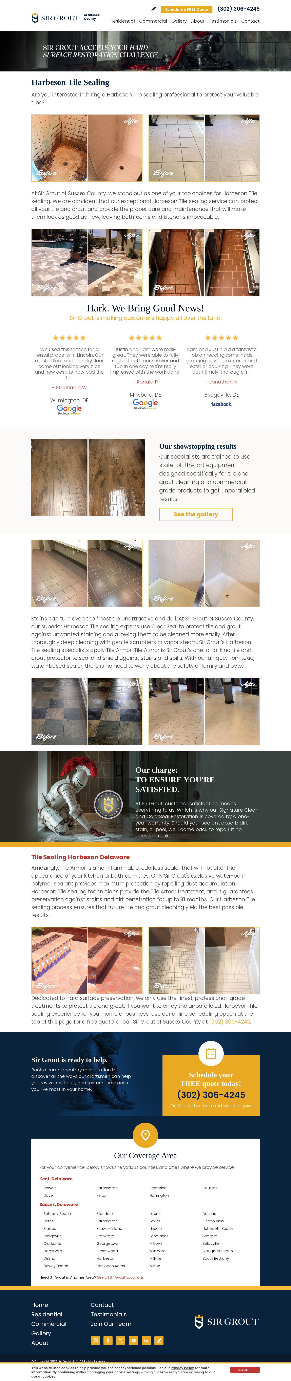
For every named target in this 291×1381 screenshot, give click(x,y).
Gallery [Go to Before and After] (179, 21)
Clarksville (52, 1243)
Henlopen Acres (111, 1265)
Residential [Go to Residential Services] (123, 21)
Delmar (50, 1258)
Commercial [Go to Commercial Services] (153, 21)
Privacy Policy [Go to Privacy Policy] (182, 1368)
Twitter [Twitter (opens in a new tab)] (120, 1340)
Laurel (155, 1213)
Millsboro (158, 1250)
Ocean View (213, 1221)
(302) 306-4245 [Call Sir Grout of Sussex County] (238, 9)
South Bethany (216, 1258)
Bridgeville (52, 1235)
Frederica (158, 1187)
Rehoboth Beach (218, 1228)
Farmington (107, 1187)
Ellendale (105, 1213)
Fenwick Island (109, 1228)
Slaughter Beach (218, 1250)
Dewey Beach (55, 1265)
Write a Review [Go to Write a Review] (153, 9)
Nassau (209, 1213)
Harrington (159, 1195)
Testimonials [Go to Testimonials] (223, 21)
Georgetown (108, 1243)
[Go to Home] (67, 18)
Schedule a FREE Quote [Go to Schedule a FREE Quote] (186, 9)
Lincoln (156, 1228)
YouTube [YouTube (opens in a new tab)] (133, 1340)
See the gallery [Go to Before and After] (196, 514)
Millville (155, 1258)
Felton (102, 1195)
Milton (155, 1265)
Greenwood (107, 1250)
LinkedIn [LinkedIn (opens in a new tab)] (146, 1340)
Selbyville (211, 1243)
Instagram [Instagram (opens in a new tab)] (95, 1340)
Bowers (50, 1187)
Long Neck (159, 1235)
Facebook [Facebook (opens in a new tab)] (108, 1340)
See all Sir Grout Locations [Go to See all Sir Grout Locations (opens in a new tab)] (120, 1277)
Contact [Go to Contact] (250, 21)
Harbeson (105, 1258)
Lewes (155, 1221)
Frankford (105, 1235)
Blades (49, 1228)
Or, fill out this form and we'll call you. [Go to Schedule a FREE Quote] (211, 1106)
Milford (156, 1243)
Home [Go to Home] (39, 1305)
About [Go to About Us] (198, 21)
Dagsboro (52, 1250)
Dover (48, 1195)
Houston (210, 1187)
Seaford (210, 1235)
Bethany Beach (57, 1213)
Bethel (49, 1221)
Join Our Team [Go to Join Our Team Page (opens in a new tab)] (111, 1324)
